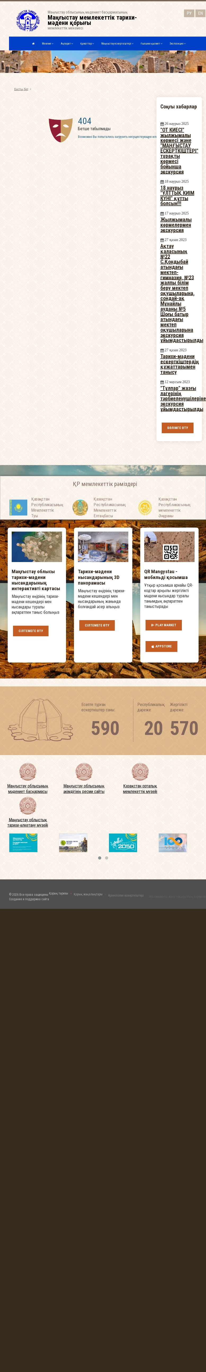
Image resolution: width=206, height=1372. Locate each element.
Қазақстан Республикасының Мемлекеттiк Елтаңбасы (110, 517)
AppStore (161, 646)
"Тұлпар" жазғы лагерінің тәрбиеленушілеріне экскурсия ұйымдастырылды (183, 398)
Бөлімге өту (177, 428)
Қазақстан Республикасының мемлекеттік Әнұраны (175, 517)
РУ (189, 12)
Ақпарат (67, 43)
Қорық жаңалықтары (88, 897)
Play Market (163, 625)
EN (200, 12)
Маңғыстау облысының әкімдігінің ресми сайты (83, 788)
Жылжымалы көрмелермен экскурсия (176, 224)
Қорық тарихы (58, 896)
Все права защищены (33, 899)
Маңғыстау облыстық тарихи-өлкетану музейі (27, 822)
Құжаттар (87, 43)
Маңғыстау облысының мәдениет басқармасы (27, 788)
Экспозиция (178, 43)
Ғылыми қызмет (151, 43)
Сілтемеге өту (31, 631)
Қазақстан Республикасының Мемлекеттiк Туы (47, 517)
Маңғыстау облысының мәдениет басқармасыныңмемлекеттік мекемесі (96, 20)
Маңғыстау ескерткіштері (117, 43)
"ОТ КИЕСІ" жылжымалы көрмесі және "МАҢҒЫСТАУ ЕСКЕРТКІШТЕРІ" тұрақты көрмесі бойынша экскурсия (179, 151)
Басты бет (21, 89)
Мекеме (47, 43)
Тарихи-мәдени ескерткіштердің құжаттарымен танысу (179, 364)
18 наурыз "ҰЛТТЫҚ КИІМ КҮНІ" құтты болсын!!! (177, 196)
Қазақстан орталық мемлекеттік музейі (140, 788)
